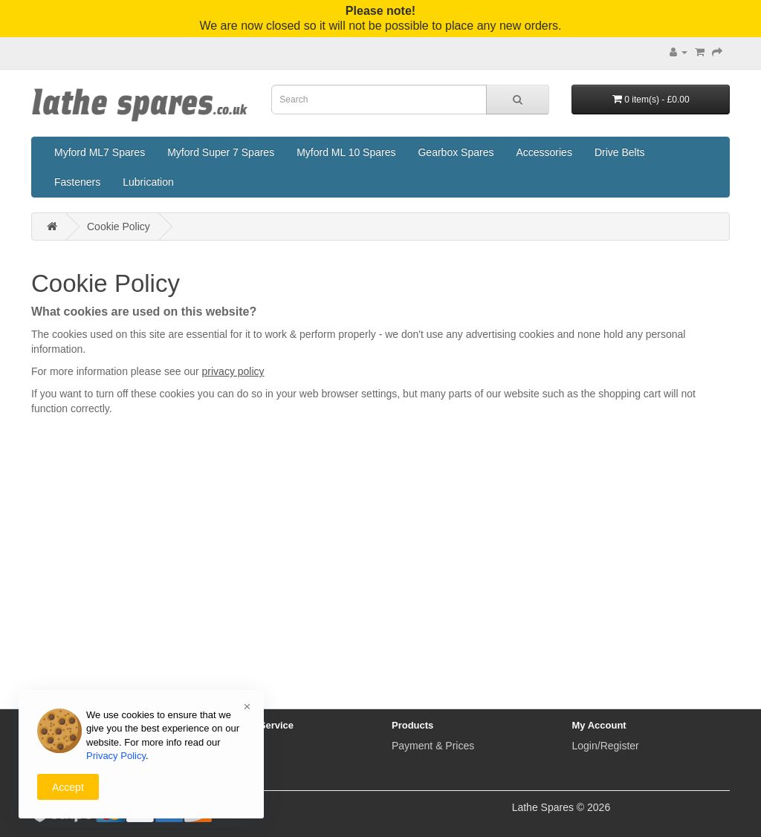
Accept (68, 787)
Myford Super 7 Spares (220, 152)
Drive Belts (620, 152)
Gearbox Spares (455, 152)
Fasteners (77, 182)
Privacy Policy (116, 755)
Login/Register (605, 746)
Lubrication (148, 182)
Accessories (543, 152)
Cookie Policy (118, 226)
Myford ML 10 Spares (346, 152)
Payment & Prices (433, 746)
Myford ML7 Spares (99, 152)
